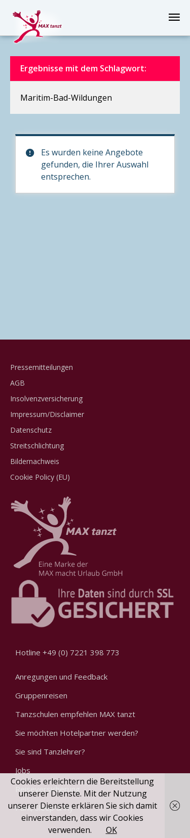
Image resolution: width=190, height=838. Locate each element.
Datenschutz (31, 430)
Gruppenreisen (41, 695)
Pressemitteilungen (41, 367)
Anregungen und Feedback (61, 677)
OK (111, 829)
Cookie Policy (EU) (40, 477)
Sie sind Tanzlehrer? (50, 751)
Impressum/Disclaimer (47, 414)
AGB (17, 383)
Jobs (22, 770)
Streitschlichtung (37, 445)
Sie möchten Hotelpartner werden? (76, 733)
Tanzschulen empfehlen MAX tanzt (75, 714)
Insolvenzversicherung (46, 398)
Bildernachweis (34, 461)
